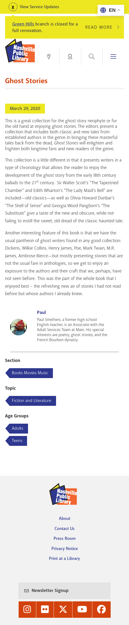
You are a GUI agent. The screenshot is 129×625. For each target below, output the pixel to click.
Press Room (65, 538)
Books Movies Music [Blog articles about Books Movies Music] (30, 372)
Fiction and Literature (31, 400)
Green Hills (23, 24)
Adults (17, 428)
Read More (101, 27)
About (64, 518)
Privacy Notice (64, 548)
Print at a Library (64, 558)
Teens (17, 440)
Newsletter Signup (50, 590)
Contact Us (65, 528)
